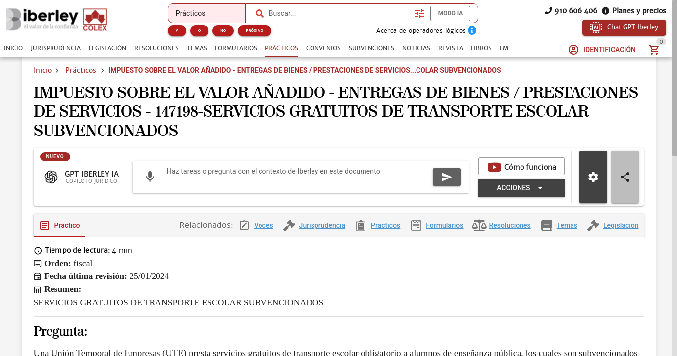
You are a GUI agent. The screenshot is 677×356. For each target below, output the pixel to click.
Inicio (43, 70)
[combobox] (339, 13)
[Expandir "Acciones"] (521, 196)
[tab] (13, 48)
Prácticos (80, 70)
